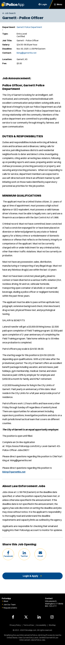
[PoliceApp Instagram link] (52, 617)
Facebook (8, 556)
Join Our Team (10, 604)
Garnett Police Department (29, 27)
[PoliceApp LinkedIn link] (39, 617)
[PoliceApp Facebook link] (13, 617)
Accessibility (41, 625)
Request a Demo (10, 608)
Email (40, 556)
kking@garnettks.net (27, 53)
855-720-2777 (51, 606)
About (6, 601)
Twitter (24, 556)
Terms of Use (28, 625)
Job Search (10, 13)
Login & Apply (30, 575)
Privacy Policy (15, 625)
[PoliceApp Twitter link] (26, 617)
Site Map (52, 625)
